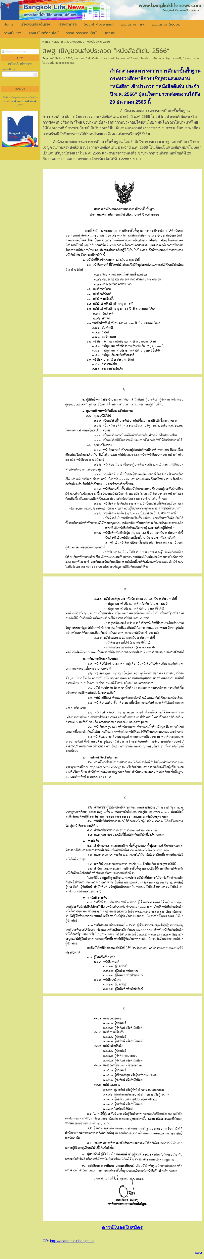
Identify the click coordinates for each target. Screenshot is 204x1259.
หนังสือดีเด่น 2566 (61, 58)
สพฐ (123, 58)
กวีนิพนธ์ (132, 58)
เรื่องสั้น (144, 58)
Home (46, 42)
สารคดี (176, 58)
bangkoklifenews (65, 62)
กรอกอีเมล (8, 69)
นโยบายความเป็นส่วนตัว (25, 101)
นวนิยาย (155, 58)
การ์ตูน (166, 58)
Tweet (198, 1252)
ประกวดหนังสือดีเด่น (86, 58)
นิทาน (186, 58)
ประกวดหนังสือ (109, 58)
